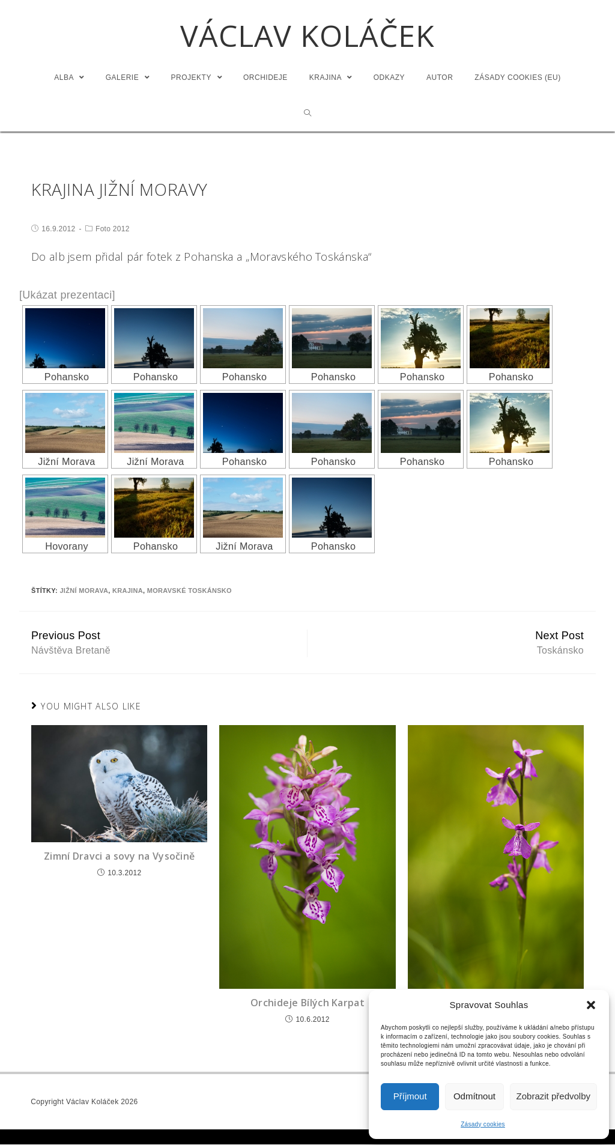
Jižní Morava (83, 591)
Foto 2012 (112, 229)
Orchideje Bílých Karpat (307, 1003)
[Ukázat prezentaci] (67, 295)
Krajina (127, 591)
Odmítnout (474, 1096)
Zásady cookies (483, 1124)
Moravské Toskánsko (189, 591)
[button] (591, 1005)
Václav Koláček (308, 36)
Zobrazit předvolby (553, 1096)
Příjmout (410, 1096)
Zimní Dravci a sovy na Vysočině (119, 856)
